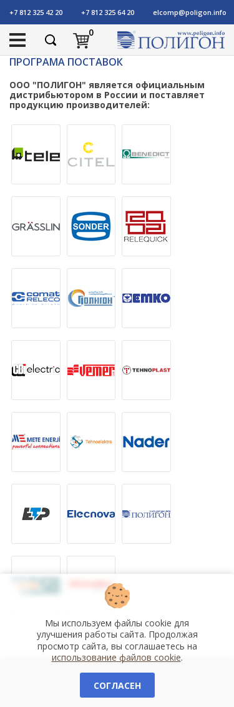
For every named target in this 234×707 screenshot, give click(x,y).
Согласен (117, 685)
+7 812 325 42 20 (35, 12)
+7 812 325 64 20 (107, 12)
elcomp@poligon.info (190, 12)
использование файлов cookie (116, 657)
